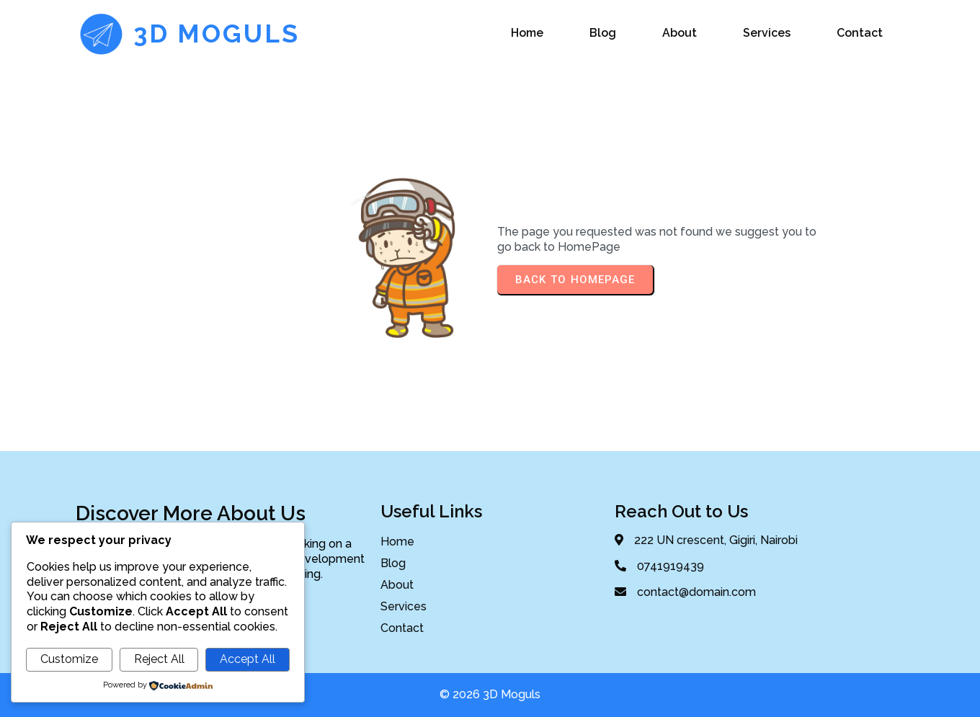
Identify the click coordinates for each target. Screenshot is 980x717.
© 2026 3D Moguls (490, 694)
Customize (69, 659)
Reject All (159, 659)
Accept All (247, 659)
